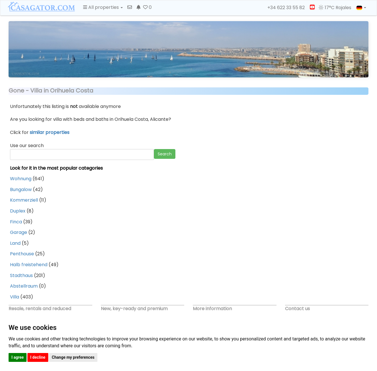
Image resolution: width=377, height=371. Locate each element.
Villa (14, 297)
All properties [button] (103, 7)
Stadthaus (21, 275)
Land (15, 243)
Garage (18, 232)
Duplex (17, 211)
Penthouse (22, 253)
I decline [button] (37, 357)
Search (165, 154)
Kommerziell (24, 200)
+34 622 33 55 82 (283, 8)
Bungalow (21, 189)
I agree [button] (17, 357)
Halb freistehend (28, 264)
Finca (16, 221)
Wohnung (20, 178)
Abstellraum (24, 286)
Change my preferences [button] (73, 357)
